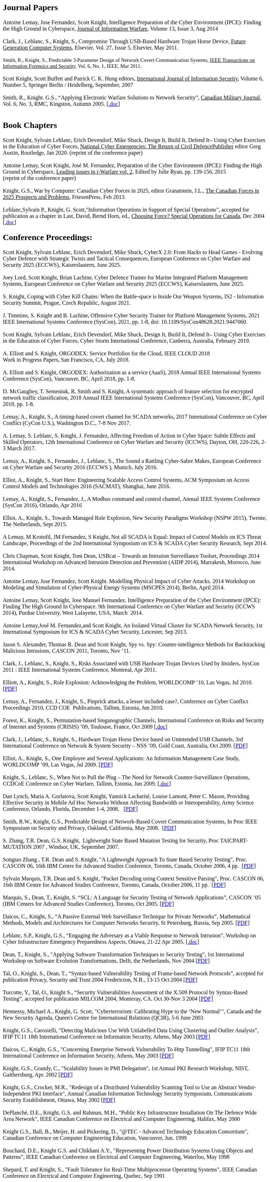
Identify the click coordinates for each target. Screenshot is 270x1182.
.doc (113, 104)
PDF (10, 689)
